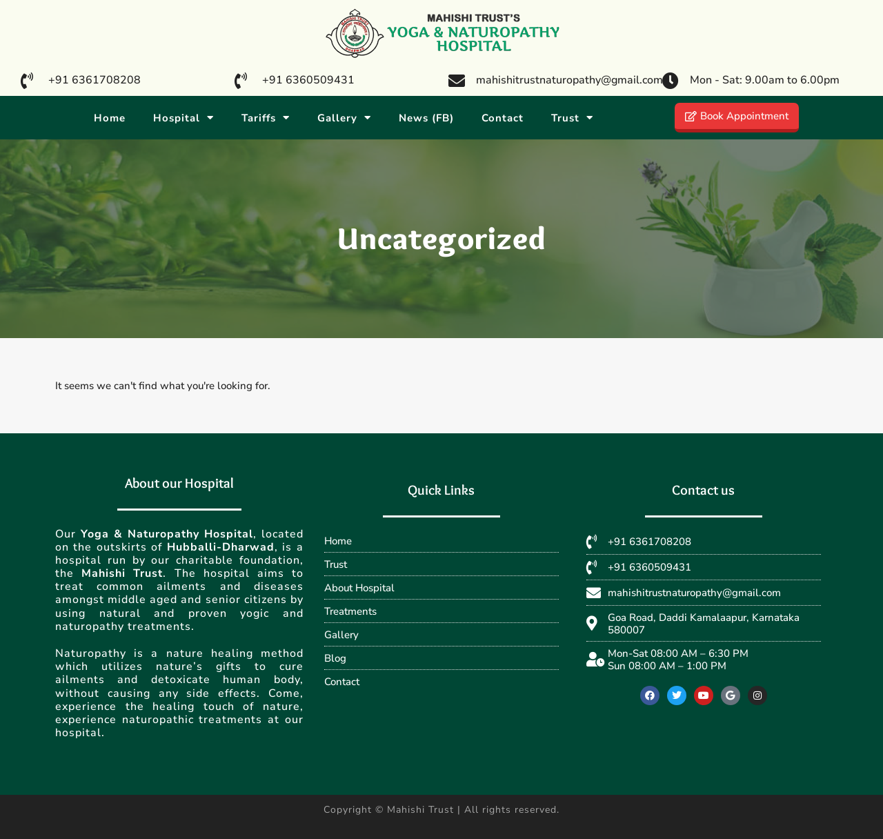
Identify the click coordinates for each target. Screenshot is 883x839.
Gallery (344, 118)
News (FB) (426, 118)
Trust (572, 118)
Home (110, 118)
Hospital (183, 118)
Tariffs (265, 118)
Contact (503, 118)
